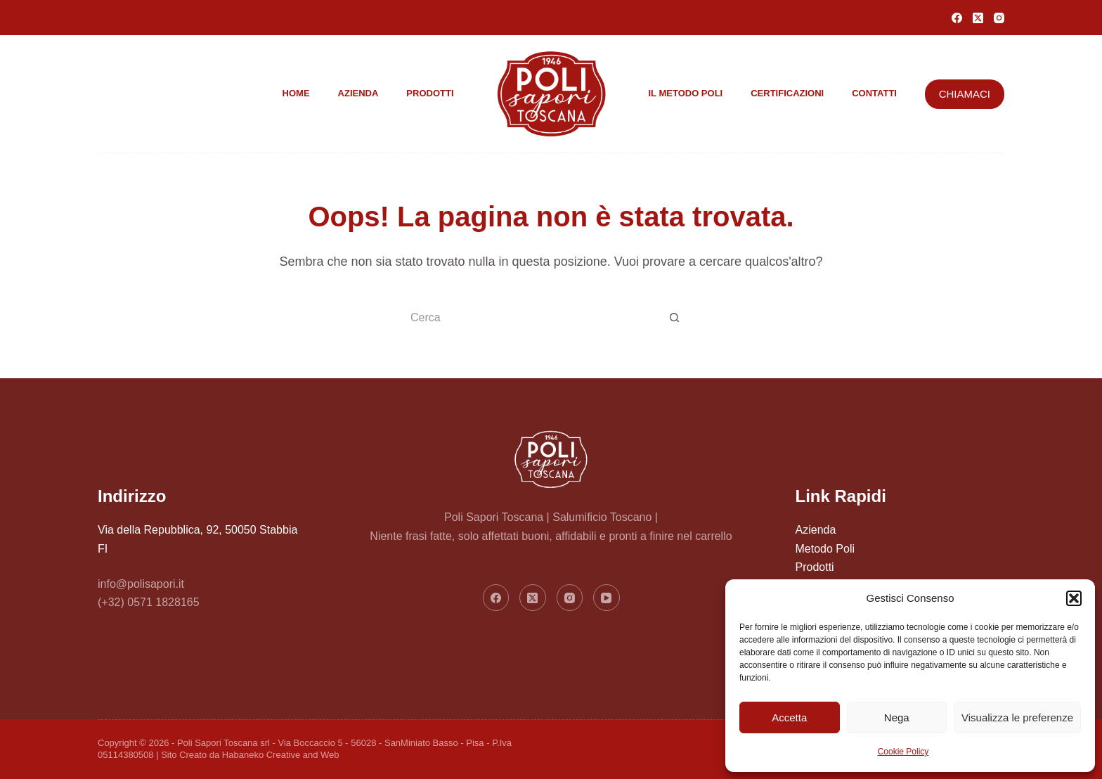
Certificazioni (787, 93)
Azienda (358, 93)
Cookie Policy (903, 752)
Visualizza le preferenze (1017, 717)
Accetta (789, 717)
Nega (896, 717)
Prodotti (429, 93)
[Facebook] (957, 18)
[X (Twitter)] (978, 18)
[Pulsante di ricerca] (674, 318)
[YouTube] (606, 597)
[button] (1074, 598)
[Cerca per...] (533, 318)
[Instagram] (999, 18)
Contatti (874, 93)
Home (296, 93)
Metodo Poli (825, 549)
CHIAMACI (964, 94)
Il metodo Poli (686, 93)
